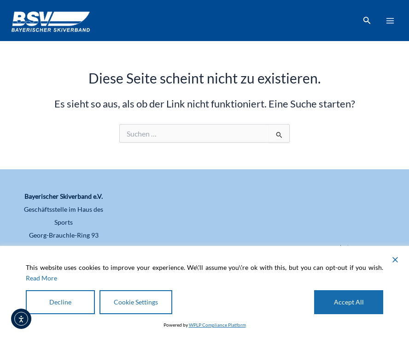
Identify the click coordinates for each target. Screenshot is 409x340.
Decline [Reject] (60, 302)
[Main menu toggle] (390, 20)
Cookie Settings (136, 302)
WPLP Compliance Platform (217, 325)
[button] (367, 20)
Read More (41, 278)
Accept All (349, 302)
